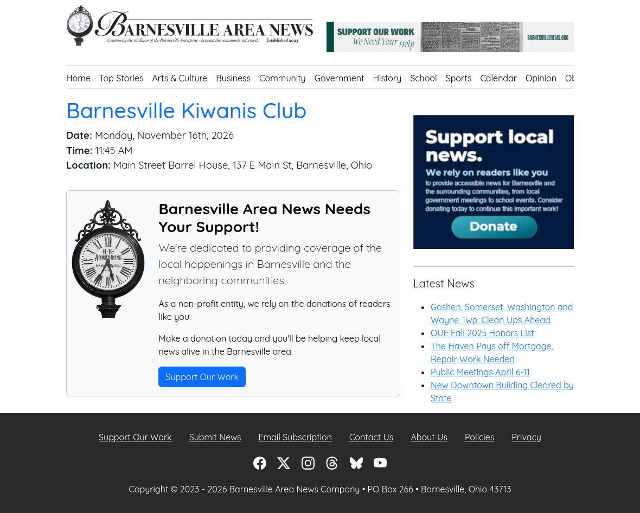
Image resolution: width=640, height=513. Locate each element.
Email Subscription (294, 437)
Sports (459, 78)
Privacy (526, 437)
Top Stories (121, 78)
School (423, 78)
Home (78, 78)
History (387, 78)
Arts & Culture (179, 78)
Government (339, 78)
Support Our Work (202, 376)
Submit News (215, 437)
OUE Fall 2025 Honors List (482, 333)
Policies (479, 437)
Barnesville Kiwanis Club (187, 110)
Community (282, 78)
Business (233, 78)
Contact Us (371, 437)
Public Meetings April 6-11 (480, 372)
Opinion (541, 78)
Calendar (498, 78)
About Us (429, 437)
